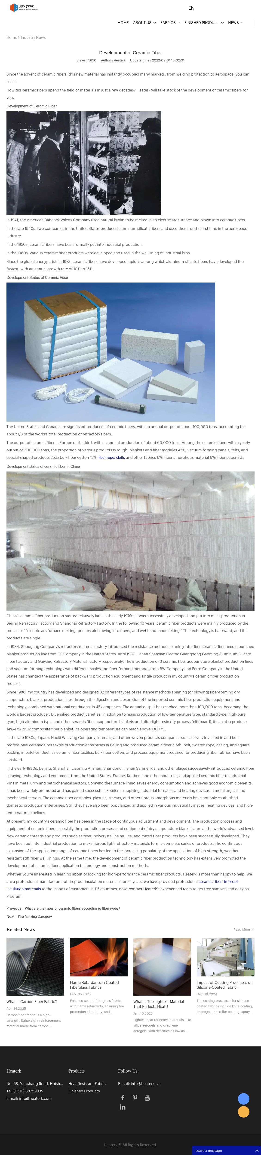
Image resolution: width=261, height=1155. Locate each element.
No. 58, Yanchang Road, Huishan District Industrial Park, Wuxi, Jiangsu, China (35, 1083)
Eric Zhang (243, 1099)
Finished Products (84, 1090)
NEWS (233, 22)
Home (11, 37)
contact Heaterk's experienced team (160, 888)
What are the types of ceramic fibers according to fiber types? (72, 908)
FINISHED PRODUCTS (201, 22)
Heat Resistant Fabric (87, 1083)
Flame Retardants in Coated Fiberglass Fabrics (94, 985)
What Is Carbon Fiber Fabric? (31, 1001)
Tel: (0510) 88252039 (24, 1090)
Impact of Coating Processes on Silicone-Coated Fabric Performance (225, 985)
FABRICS (168, 22)
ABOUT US (142, 22)
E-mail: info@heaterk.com (29, 1098)
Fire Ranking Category (35, 916)
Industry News (33, 37)
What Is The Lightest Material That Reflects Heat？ (158, 1004)
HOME (123, 22)
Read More (244, 929)
